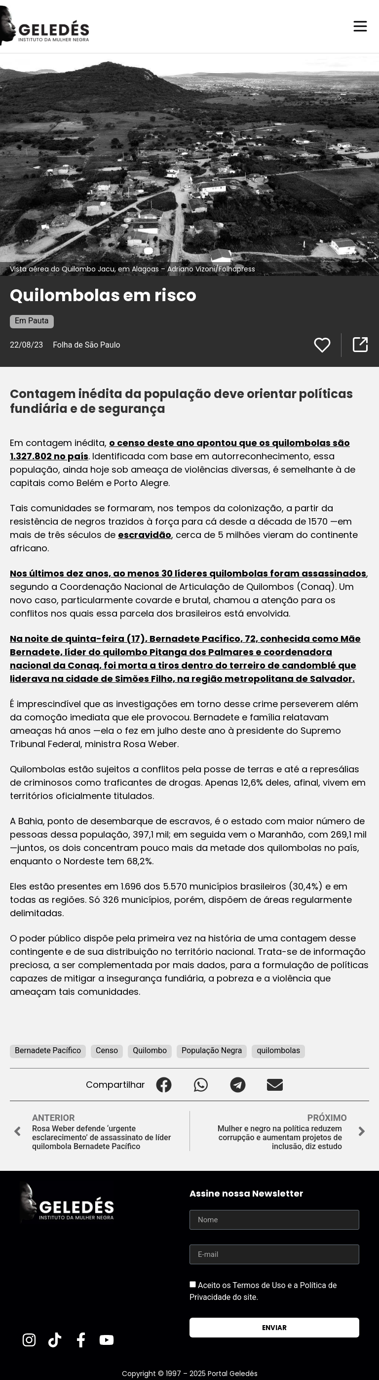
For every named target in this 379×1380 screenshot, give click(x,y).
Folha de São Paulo (86, 344)
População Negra (212, 1050)
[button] (163, 1084)
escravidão (144, 534)
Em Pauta (32, 320)
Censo (107, 1050)
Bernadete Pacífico (48, 1050)
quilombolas (278, 1050)
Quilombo (150, 1050)
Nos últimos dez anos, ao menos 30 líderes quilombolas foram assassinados (188, 573)
